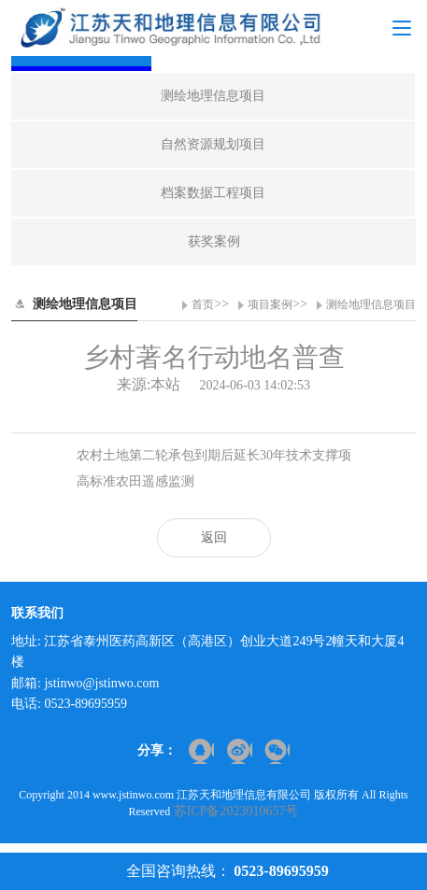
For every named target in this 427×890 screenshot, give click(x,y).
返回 (214, 537)
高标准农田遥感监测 (135, 481)
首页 (203, 304)
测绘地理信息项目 (371, 304)
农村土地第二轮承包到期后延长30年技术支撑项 (214, 455)
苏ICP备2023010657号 (236, 811)
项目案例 (270, 304)
